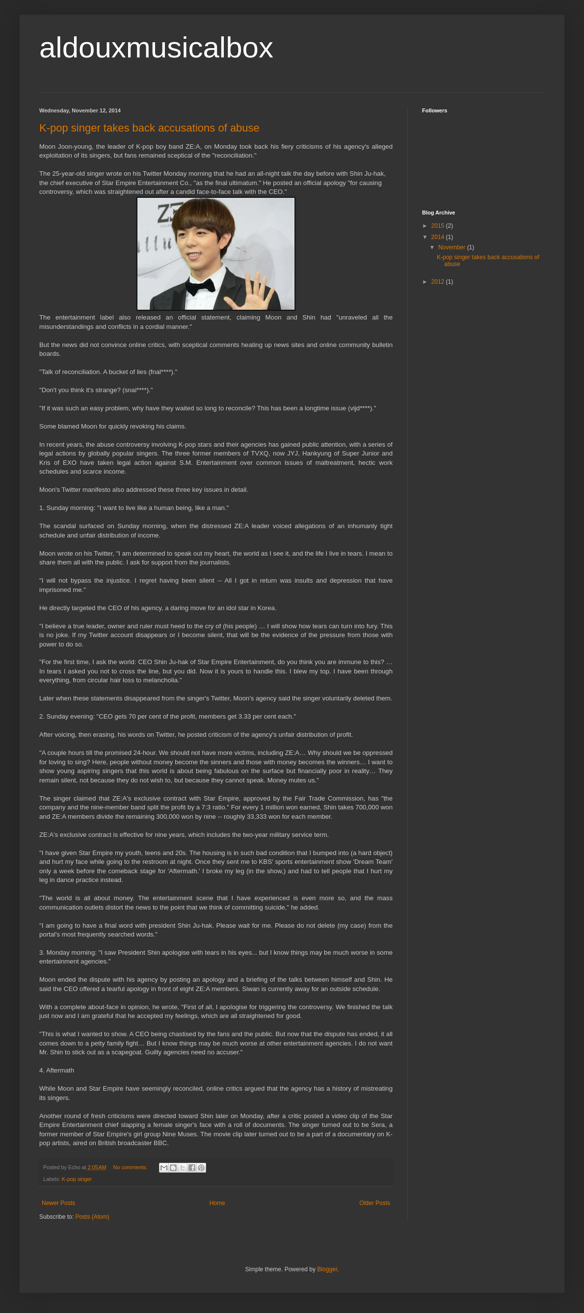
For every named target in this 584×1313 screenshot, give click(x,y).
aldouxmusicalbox (156, 47)
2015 (438, 225)
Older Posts (374, 1203)
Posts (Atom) (92, 1216)
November (452, 247)
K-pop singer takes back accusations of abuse (149, 128)
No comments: (131, 1167)
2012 (438, 281)
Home (217, 1203)
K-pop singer (77, 1179)
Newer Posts (58, 1203)
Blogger (327, 1269)
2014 (438, 237)
